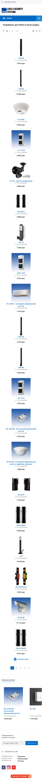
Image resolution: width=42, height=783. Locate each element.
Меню (9, 18)
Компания (21, 756)
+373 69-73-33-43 (9, 2)
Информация (23, 758)
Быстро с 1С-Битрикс (19, 776)
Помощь (21, 761)
